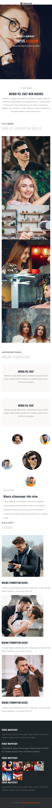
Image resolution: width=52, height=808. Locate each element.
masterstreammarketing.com (30, 803)
